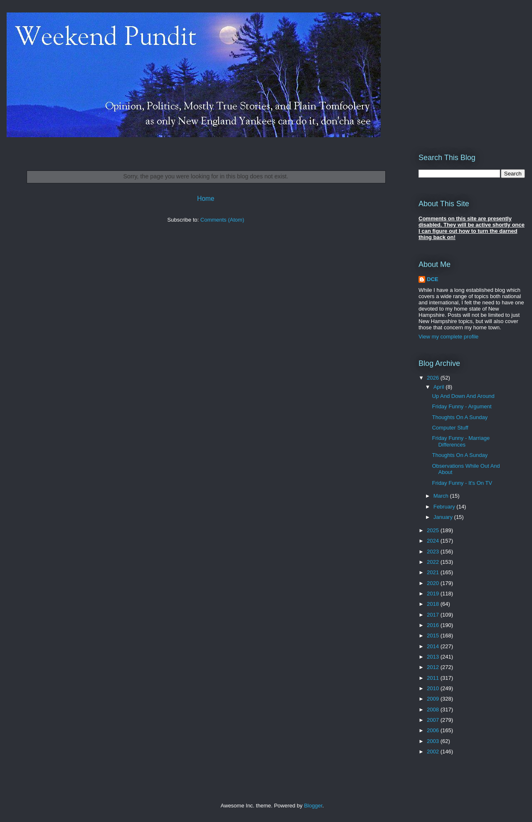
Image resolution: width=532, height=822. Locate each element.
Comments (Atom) (222, 220)
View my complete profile (448, 336)
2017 (434, 615)
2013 (434, 657)
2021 (434, 572)
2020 (434, 583)
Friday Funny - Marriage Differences (461, 441)
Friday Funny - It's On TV (462, 483)
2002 (434, 751)
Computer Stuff (450, 428)
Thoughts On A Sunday (460, 417)
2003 (434, 741)
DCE (432, 279)
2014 (434, 646)
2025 (434, 530)
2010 (434, 688)
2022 (434, 562)
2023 (434, 551)
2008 (434, 709)
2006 (434, 730)
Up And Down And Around (463, 396)
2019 (434, 593)
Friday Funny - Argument (461, 406)
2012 (434, 667)
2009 (434, 699)
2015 (434, 635)
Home (205, 198)
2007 (434, 720)
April (439, 387)
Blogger (313, 805)
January (443, 517)
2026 (434, 378)
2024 (434, 541)
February (445, 507)
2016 (434, 625)
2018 (434, 604)
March (441, 496)
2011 (434, 678)
